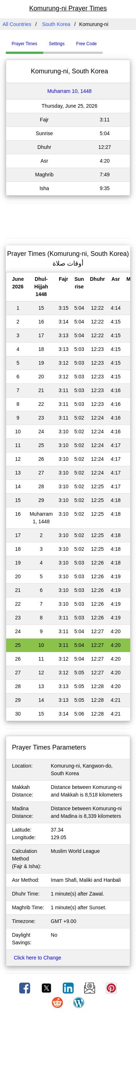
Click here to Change (37, 958)
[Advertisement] (68, 219)
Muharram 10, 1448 (69, 91)
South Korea (56, 24)
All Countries (17, 24)
